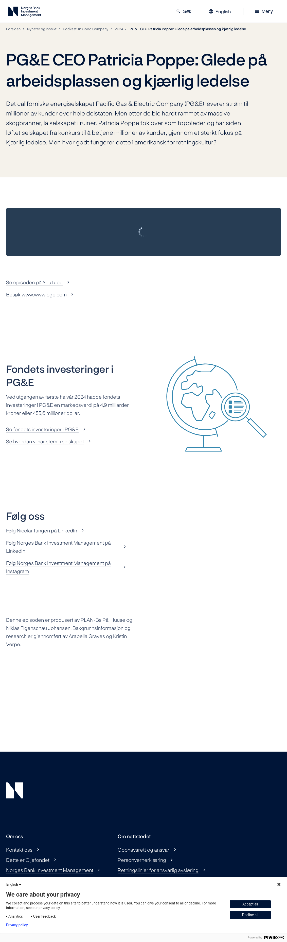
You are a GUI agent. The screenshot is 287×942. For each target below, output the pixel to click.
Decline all (250, 915)
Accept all (250, 904)
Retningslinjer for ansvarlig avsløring (158, 870)
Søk (183, 11)
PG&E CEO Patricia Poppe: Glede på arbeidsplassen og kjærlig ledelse (188, 29)
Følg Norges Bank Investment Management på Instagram (58, 567)
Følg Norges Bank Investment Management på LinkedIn (58, 547)
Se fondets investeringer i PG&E (42, 429)
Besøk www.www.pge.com (36, 294)
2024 (119, 29)
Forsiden (13, 29)
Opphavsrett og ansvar (143, 850)
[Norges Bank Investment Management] (24, 13)
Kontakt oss (19, 850)
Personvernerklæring (142, 860)
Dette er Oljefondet (27, 860)
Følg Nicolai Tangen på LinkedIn (41, 530)
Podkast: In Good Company (86, 29)
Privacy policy (17, 925)
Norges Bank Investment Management (49, 870)
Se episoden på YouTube (34, 282)
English (14, 884)
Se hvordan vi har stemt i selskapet (45, 441)
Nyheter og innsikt (42, 29)
